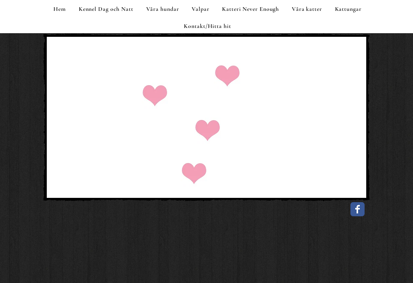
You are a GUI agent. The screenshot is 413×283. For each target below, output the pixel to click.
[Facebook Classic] (357, 209)
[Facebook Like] (88, 213)
